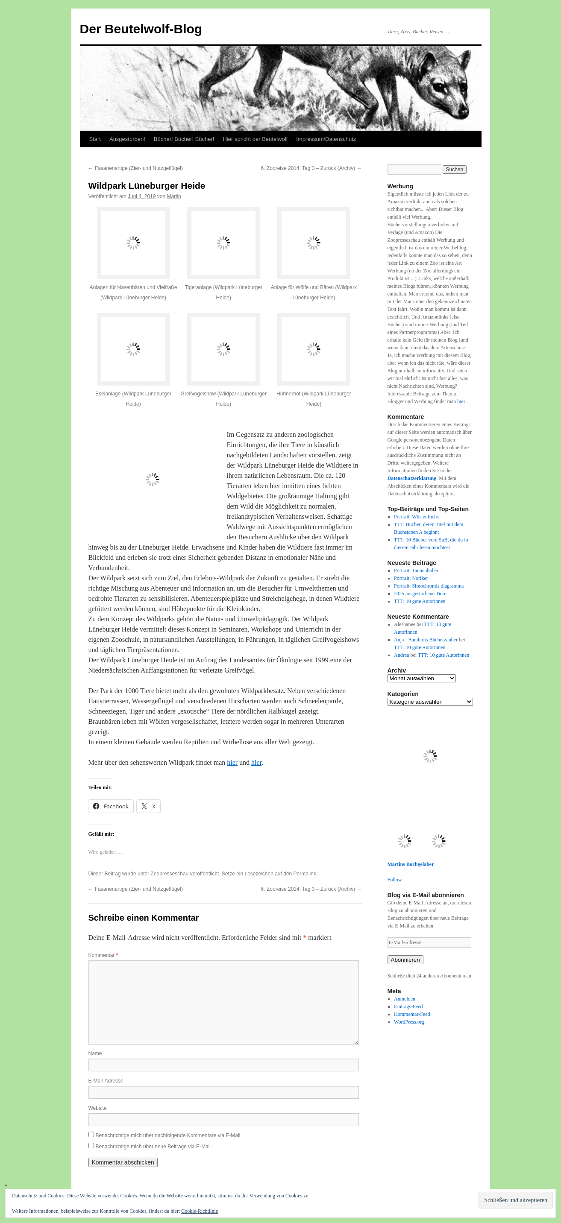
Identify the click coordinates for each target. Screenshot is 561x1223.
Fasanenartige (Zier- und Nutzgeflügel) (135, 168)
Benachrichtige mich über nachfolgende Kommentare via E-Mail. (169, 1135)
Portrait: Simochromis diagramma (429, 586)
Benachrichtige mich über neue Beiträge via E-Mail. (154, 1147)
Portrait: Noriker (411, 578)
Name (95, 1053)
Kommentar (103, 955)
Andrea (401, 655)
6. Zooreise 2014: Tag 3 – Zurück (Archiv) (311, 168)
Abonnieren (405, 960)
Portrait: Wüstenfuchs (416, 517)
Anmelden (404, 999)
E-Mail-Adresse (105, 1081)
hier (232, 762)
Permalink (305, 874)
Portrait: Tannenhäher (416, 570)
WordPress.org (409, 1022)
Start (95, 139)
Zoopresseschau (170, 874)
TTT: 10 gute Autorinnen (419, 601)
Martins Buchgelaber (411, 864)
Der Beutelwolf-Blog (141, 29)
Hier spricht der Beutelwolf (255, 139)
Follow (395, 880)
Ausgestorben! (127, 139)
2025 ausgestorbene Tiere (420, 594)
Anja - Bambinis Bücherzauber (426, 640)
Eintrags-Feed (408, 1006)
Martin (174, 196)
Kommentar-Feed (412, 1014)
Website (97, 1108)
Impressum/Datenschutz (326, 139)
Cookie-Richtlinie (199, 1211)
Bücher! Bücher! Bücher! (184, 139)
